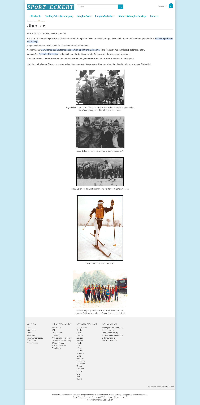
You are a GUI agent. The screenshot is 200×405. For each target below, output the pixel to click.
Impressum (56, 328)
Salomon (80, 369)
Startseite (36, 16)
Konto (29, 333)
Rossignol (81, 361)
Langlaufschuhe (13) (110, 333)
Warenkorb (31, 330)
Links (29, 328)
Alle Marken (82, 328)
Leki (78, 346)
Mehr (154, 16)
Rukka (79, 366)
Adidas (79, 330)
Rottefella (81, 364)
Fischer (80, 340)
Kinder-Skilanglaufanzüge (132, 16)
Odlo (79, 356)
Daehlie (80, 335)
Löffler (79, 348)
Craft (79, 333)
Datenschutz (57, 333)
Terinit (79, 379)
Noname (80, 353)
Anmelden (162, 6)
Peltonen (80, 358)
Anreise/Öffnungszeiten (62, 338)
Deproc (80, 338)
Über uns (55, 335)
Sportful (80, 371)
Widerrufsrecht (58, 343)
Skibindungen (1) (109, 338)
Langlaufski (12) (108, 330)
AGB (53, 330)
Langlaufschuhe (105, 16)
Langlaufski (84, 16)
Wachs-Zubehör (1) (110, 340)
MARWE (80, 351)
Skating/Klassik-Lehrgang (59, 16)
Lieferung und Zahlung (61, 340)
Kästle (79, 343)
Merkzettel (31, 335)
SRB (78, 374)
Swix (79, 376)
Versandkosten (168, 387)
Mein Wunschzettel (35, 338)
